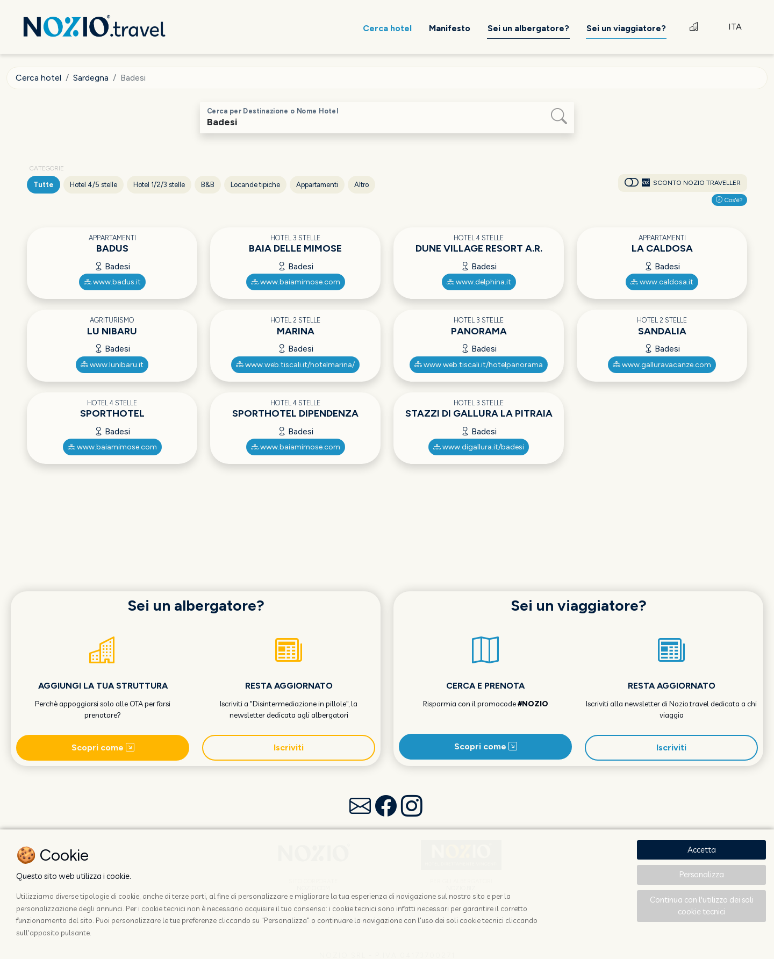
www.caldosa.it (661, 282)
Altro (361, 185)
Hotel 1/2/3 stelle (159, 185)
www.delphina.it (479, 282)
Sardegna (91, 78)
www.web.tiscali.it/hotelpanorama (478, 364)
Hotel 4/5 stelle (93, 185)
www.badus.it (112, 282)
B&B (207, 185)
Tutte (43, 185)
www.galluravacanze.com (662, 364)
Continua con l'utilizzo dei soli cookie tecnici (702, 905)
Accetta (701, 850)
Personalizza (701, 874)
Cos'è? (729, 200)
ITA (735, 27)
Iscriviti (289, 747)
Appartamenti (317, 185)
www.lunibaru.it (112, 364)
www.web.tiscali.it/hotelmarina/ (295, 364)
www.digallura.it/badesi (478, 447)
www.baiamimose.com (295, 282)
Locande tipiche (255, 185)
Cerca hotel (38, 78)
